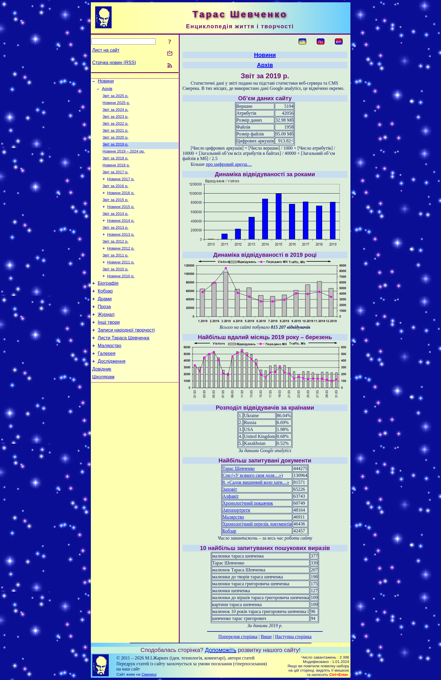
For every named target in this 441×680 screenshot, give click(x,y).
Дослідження (111, 388)
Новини (106, 81)
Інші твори (109, 344)
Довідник (101, 396)
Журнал (106, 336)
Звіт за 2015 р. (116, 211)
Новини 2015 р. (121, 218)
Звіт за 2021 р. (116, 135)
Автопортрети (236, 510)
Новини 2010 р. (121, 293)
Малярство (109, 370)
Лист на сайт (106, 50)
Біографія (108, 301)
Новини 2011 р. (121, 278)
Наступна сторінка (293, 636)
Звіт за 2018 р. (116, 166)
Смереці (149, 674)
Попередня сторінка (238, 636)
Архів (107, 90)
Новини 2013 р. (121, 248)
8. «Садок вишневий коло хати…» (256, 482)
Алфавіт (231, 496)
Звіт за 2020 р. (116, 143)
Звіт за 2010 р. (116, 286)
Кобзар (105, 310)
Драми (105, 318)
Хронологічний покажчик (248, 503)
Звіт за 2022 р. (116, 128)
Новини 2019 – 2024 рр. (124, 158)
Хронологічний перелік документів (257, 523)
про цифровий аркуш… (229, 164)
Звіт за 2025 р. (116, 98)
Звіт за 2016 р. (116, 196)
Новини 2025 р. (116, 105)
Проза (104, 327)
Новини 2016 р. (121, 203)
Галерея (106, 379)
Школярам (103, 405)
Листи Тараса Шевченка (123, 362)
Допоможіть (221, 650)
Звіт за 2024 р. (116, 113)
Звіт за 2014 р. (116, 226)
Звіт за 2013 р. (116, 241)
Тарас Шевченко (239, 468)
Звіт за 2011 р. (116, 271)
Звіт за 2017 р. (116, 181)
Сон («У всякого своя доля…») (253, 475)
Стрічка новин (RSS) (114, 62)
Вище (266, 636)
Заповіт (230, 489)
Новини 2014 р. (121, 233)
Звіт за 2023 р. (116, 120)
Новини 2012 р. (121, 263)
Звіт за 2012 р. (116, 256)
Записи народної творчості (126, 353)
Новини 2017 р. (121, 188)
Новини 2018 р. (116, 173)
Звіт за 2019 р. (116, 150)
